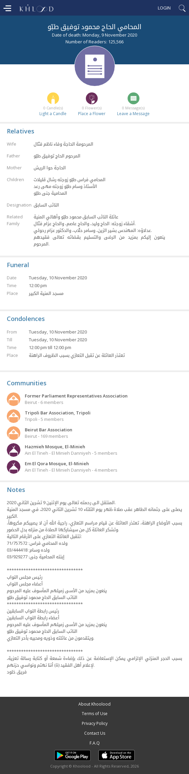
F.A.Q (95, 743)
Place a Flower (92, 113)
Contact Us (94, 733)
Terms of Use (95, 713)
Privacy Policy (95, 723)
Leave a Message (133, 113)
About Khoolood (94, 704)
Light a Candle (53, 113)
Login (164, 8)
